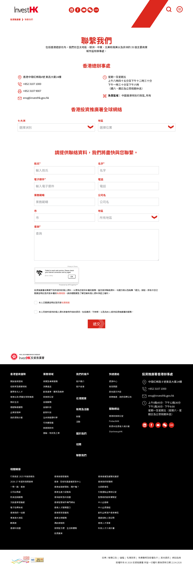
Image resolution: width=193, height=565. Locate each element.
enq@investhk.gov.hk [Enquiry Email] (161, 395)
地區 (100, 120)
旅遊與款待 (48, 427)
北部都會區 (103, 486)
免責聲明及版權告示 (148, 557)
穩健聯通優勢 (16, 407)
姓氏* (37, 163)
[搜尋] (169, 9)
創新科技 (47, 412)
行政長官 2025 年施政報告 (22, 476)
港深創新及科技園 (62, 497)
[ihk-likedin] (71, 10)
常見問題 (113, 386)
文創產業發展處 (17, 502)
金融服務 (47, 401)
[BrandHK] (20, 560)
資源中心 (113, 381)
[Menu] (180, 9)
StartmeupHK (115, 431)
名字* (101, 163)
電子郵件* (40, 179)
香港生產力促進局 (62, 491)
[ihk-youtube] (84, 10)
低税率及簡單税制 (18, 386)
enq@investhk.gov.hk (36, 98)
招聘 (78, 444)
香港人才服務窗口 (62, 507)
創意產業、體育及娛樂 (53, 391)
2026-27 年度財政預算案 (21, 481)
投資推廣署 (15, 19)
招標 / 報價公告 (109, 557)
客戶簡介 (80, 381)
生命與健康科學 (50, 417)
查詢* (37, 226)
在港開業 (81, 398)
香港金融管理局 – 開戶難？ (66, 486)
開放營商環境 (16, 381)
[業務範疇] (64, 202)
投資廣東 (58, 533)
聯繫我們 (81, 455)
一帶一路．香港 (17, 486)
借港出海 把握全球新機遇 (21, 396)
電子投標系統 (16, 507)
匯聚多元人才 (16, 391)
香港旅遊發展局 (61, 476)
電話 (100, 179)
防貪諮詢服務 (16, 497)
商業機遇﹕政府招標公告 (120, 396)
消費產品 (47, 386)
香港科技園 (15, 528)
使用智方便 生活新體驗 (65, 528)
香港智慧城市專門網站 (64, 502)
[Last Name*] (64, 170)
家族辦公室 (48, 396)
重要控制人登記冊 (106, 517)
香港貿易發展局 (61, 512)
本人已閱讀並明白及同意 (52, 302)
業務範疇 (39, 195)
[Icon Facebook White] (77, 10)
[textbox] (52, 127)
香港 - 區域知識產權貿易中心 (67, 481)
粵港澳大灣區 (16, 517)
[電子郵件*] (64, 186)
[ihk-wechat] (90, 10)
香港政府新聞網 (105, 481)
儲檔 (122, 557)
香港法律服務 (60, 517)
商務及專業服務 (50, 381)
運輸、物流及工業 (51, 433)
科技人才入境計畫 (106, 528)
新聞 (78, 416)
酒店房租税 (59, 522)
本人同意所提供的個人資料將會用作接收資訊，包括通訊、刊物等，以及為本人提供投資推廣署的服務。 (84, 311)
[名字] (128, 170)
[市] (64, 218)
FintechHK (114, 421)
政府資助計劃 (16, 417)
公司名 (102, 195)
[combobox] (56, 127)
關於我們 (81, 433)
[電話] (128, 186)
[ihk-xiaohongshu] (96, 10)
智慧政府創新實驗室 (107, 497)
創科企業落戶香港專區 (108, 512)
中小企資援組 (104, 507)
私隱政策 (61, 293)
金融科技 (47, 407)
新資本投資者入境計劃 (119, 426)
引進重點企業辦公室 (107, 491)
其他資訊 (165, 557)
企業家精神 (15, 412)
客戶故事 (80, 386)
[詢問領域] (96, 245)
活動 (78, 421)
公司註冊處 (15, 491)
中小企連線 (103, 502)
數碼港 (13, 522)
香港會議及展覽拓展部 (108, 476)
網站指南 (176, 557)
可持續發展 (48, 422)
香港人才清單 (104, 522)
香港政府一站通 (17, 512)
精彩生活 (14, 401)
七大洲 (21, 120)
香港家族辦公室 (116, 415)
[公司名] (128, 202)
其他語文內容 (115, 391)
